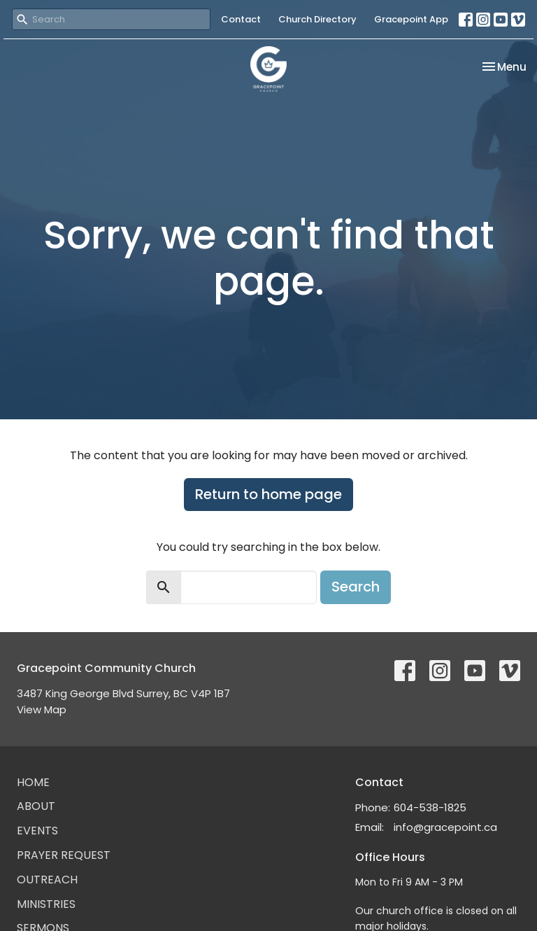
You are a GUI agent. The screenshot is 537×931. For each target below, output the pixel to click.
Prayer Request (63, 855)
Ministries (46, 904)
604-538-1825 (430, 807)
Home (33, 782)
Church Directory (317, 19)
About (36, 806)
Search (355, 586)
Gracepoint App (411, 19)
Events (37, 830)
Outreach (47, 880)
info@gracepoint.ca (445, 827)
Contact (241, 19)
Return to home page (268, 494)
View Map (41, 709)
